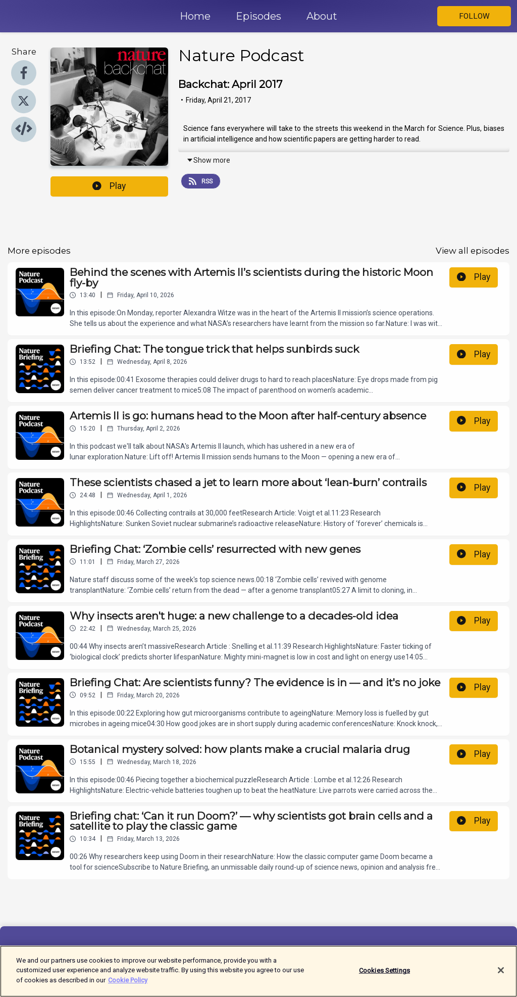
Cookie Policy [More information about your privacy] (127, 985)
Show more (208, 160)
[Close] (501, 976)
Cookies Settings (384, 975)
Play (109, 186)
